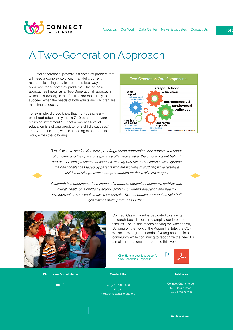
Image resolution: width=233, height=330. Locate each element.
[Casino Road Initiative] (63, 285)
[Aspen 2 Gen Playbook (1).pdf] (181, 257)
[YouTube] (58, 285)
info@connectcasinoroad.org (117, 293)
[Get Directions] (180, 316)
